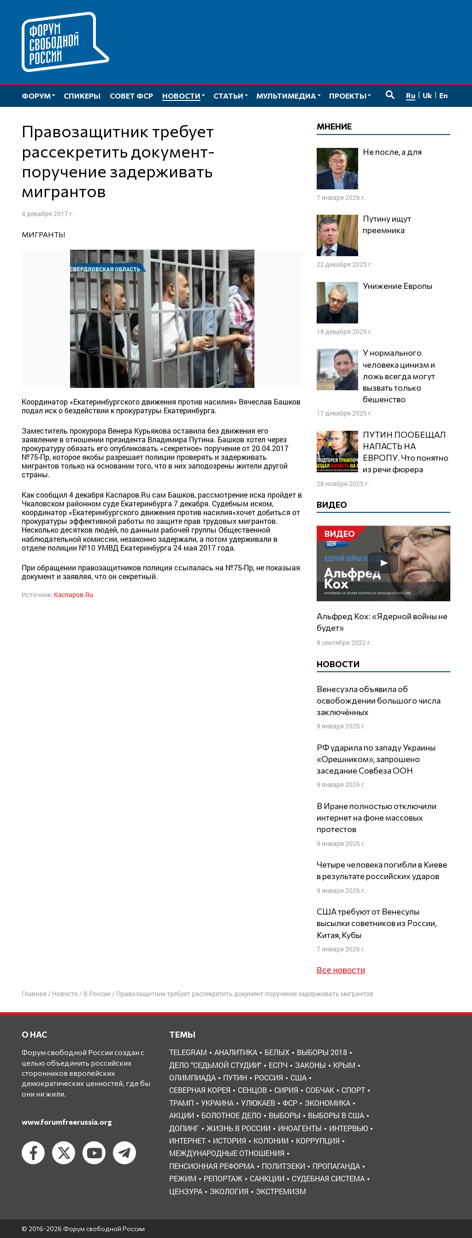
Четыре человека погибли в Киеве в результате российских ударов (382, 870)
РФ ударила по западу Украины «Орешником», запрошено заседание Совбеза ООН (376, 758)
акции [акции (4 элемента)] (181, 1115)
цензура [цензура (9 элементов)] (185, 1191)
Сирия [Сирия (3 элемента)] (286, 1090)
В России (97, 993)
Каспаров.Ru (73, 594)
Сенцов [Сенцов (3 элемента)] (252, 1090)
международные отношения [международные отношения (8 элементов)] (226, 1153)
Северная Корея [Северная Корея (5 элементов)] (199, 1090)
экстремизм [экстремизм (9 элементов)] (281, 1191)
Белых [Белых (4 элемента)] (277, 1052)
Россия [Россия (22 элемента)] (268, 1077)
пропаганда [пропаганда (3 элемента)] (336, 1166)
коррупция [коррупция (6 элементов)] (318, 1140)
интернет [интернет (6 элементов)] (187, 1140)
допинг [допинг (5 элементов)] (184, 1128)
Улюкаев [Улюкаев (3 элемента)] (258, 1103)
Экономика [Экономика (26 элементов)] (327, 1103)
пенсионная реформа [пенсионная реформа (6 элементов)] (211, 1166)
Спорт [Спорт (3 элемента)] (353, 1090)
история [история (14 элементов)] (229, 1140)
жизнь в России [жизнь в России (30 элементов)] (238, 1128)
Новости (65, 993)
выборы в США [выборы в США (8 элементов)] (336, 1115)
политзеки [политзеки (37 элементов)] (283, 1166)
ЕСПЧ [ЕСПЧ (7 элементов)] (278, 1065)
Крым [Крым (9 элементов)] (344, 1065)
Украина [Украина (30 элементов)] (217, 1103)
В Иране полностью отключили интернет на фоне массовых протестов (377, 817)
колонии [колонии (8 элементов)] (271, 1140)
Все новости (341, 969)
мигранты (43, 234)
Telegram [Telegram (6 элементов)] (188, 1052)
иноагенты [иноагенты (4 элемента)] (300, 1128)
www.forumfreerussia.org (67, 1121)
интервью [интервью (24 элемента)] (348, 1128)
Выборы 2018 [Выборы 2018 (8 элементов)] (322, 1052)
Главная (34, 993)
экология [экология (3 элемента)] (229, 1191)
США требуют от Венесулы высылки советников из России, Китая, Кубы (377, 922)
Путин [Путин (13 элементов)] (235, 1077)
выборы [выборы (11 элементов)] (285, 1115)
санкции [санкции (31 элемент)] (267, 1178)
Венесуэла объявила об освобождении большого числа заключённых (379, 700)
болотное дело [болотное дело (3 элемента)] (231, 1115)
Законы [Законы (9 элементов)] (310, 1065)
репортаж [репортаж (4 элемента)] (223, 1178)
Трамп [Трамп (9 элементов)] (181, 1103)
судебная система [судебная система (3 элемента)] (328, 1178)
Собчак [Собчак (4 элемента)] (320, 1090)
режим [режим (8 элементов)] (182, 1178)
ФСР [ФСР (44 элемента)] (290, 1103)
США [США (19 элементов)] (298, 1077)
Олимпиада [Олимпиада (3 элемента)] (192, 1077)
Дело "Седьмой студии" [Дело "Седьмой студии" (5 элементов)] (215, 1065)
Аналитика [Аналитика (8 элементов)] (235, 1052)
